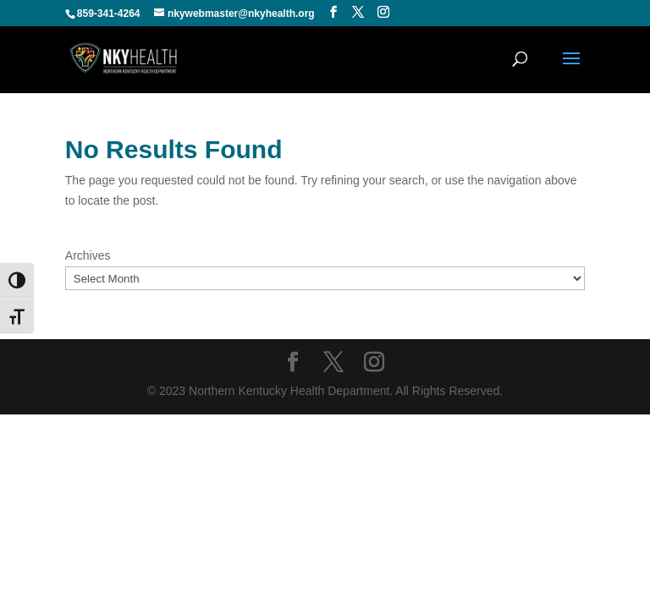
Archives (88, 255)
